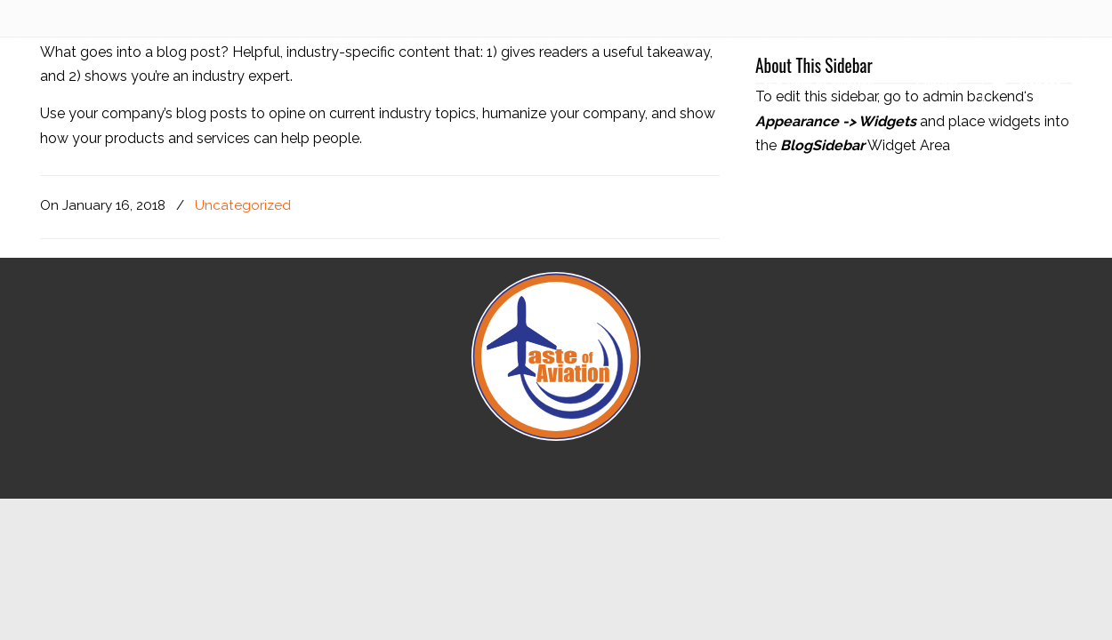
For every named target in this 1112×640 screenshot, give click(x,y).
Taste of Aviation (129, 94)
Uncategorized (243, 205)
